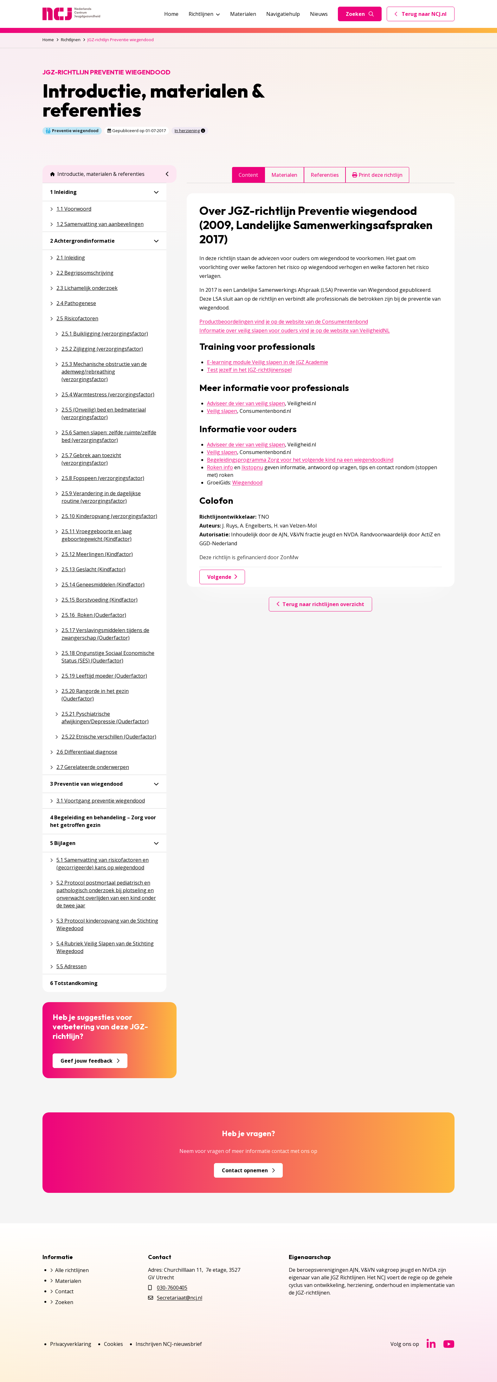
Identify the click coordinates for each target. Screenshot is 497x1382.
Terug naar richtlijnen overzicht (320, 604)
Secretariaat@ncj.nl (179, 1297)
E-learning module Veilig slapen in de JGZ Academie (267, 362)
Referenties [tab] (325, 174)
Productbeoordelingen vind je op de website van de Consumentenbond (283, 321)
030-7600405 (172, 1287)
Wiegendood (247, 482)
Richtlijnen (204, 13)
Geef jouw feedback (90, 1060)
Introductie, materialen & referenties (97, 173)
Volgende (222, 576)
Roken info (220, 467)
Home (171, 13)
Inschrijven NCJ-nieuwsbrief (169, 1343)
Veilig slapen (222, 410)
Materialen (243, 13)
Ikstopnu (252, 467)
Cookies (113, 1343)
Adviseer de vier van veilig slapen (246, 403)
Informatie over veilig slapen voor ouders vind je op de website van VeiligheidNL (294, 330)
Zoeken (360, 13)
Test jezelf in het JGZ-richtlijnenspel (249, 369)
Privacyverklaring (70, 1343)
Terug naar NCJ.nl (424, 15)
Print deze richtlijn (377, 174)
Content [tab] (248, 174)
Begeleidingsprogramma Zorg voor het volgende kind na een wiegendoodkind (300, 459)
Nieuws (319, 13)
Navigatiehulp (283, 13)
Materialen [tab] (284, 174)
